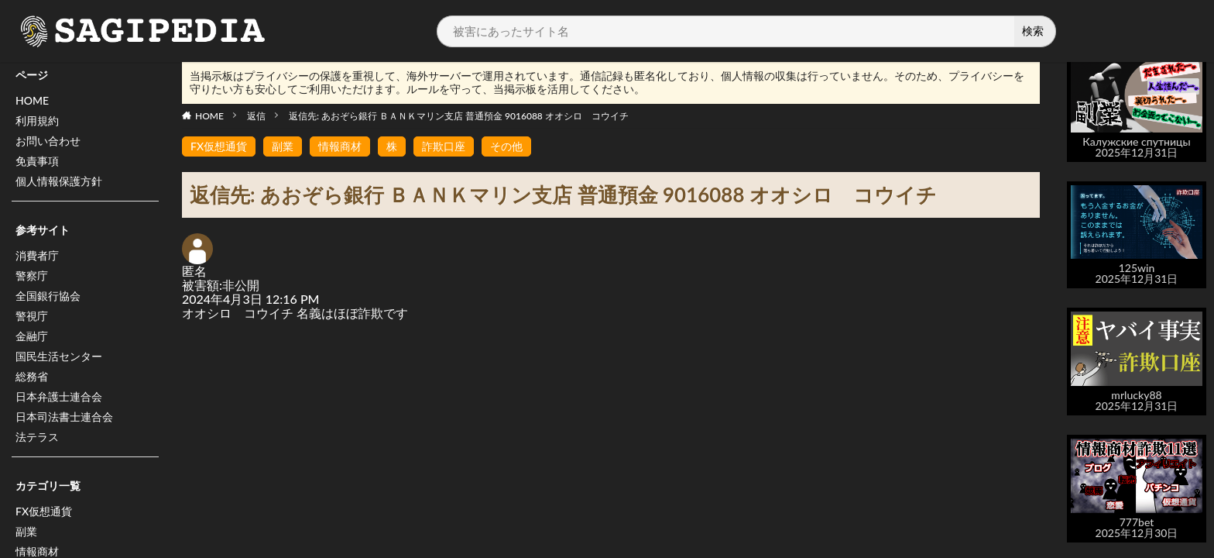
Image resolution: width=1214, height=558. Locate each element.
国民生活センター (58, 356)
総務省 (31, 376)
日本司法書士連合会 (64, 416)
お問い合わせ (48, 140)
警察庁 (31, 275)
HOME (32, 100)
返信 (256, 116)
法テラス (37, 436)
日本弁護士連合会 (58, 396)
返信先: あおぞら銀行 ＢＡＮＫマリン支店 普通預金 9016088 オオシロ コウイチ (459, 116)
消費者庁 (37, 255)
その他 (506, 146)
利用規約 (37, 120)
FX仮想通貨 (43, 511)
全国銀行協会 (48, 295)
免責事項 (37, 160)
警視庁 (31, 315)
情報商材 (340, 146)
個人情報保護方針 (58, 181)
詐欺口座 (443, 146)
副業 (26, 531)
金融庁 (31, 336)
